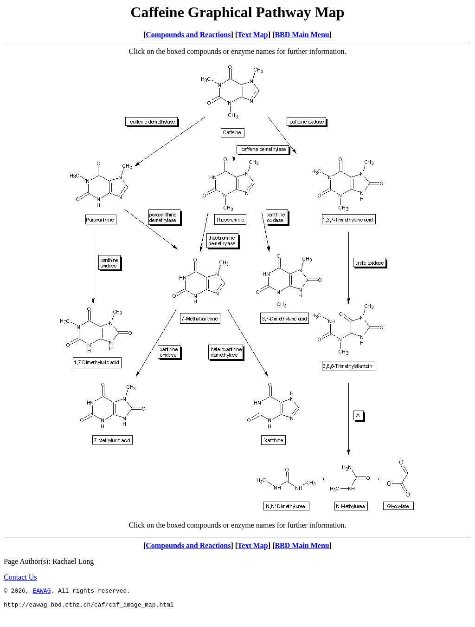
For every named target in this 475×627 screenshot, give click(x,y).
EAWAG (41, 592)
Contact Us (20, 577)
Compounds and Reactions (188, 35)
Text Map (253, 35)
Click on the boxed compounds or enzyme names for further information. (238, 525)
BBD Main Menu (302, 35)
